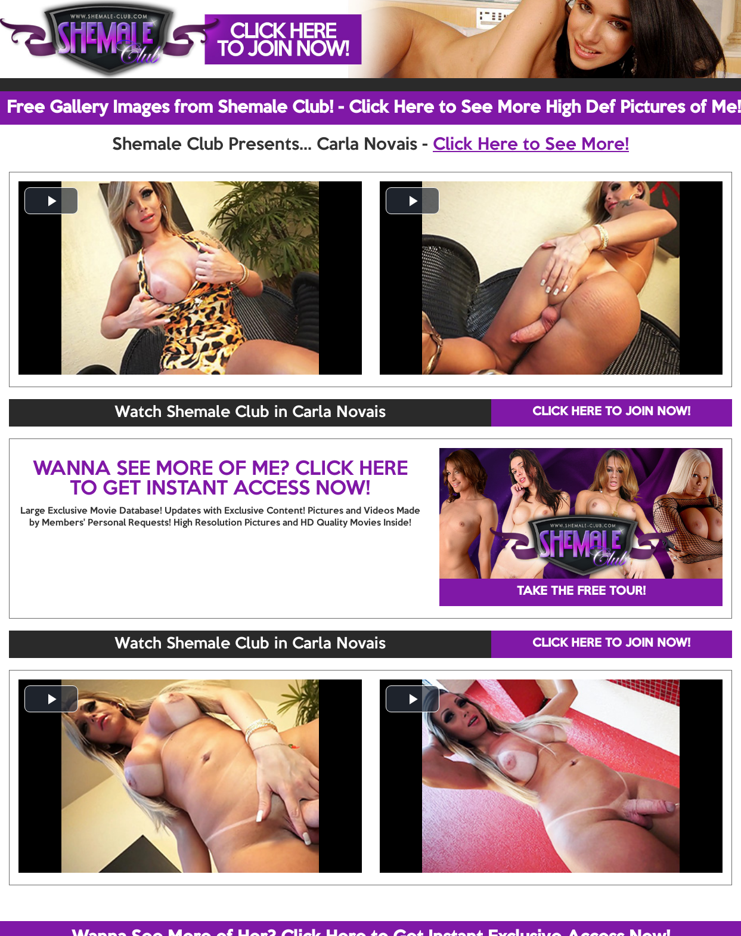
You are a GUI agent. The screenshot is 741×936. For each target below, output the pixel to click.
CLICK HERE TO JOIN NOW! (611, 412)
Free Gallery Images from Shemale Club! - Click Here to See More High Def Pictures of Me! (374, 108)
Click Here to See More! (531, 145)
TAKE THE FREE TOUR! (581, 591)
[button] (51, 200)
